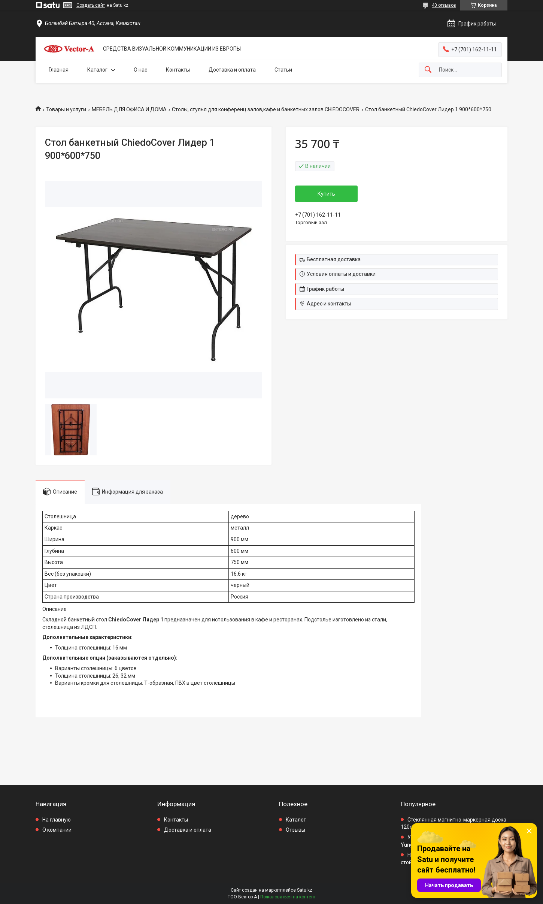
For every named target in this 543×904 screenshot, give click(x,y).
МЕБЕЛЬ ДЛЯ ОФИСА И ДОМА (129, 109)
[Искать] (428, 70)
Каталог (97, 70)
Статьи (283, 70)
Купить (326, 194)
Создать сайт (90, 5)
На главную (56, 820)
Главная (59, 70)
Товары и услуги (66, 109)
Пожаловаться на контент (288, 897)
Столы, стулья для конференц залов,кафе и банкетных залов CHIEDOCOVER (266, 109)
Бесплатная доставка (334, 259)
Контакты (178, 70)
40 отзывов (444, 5)
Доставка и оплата (232, 70)
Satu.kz (304, 890)
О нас (140, 70)
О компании (57, 830)
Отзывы (295, 830)
